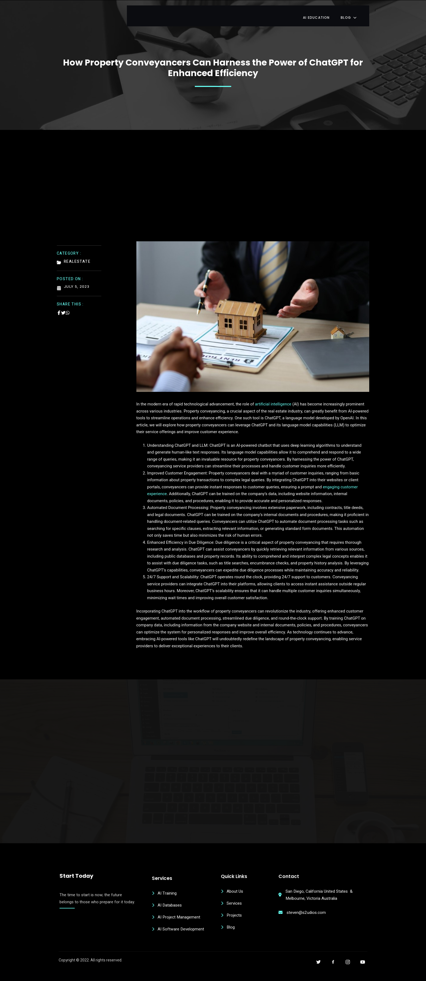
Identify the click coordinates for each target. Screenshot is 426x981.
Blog (357, 12)
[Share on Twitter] (63, 309)
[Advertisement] (213, 193)
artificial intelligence (273, 401)
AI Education (324, 12)
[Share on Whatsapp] (67, 309)
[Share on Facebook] (59, 309)
